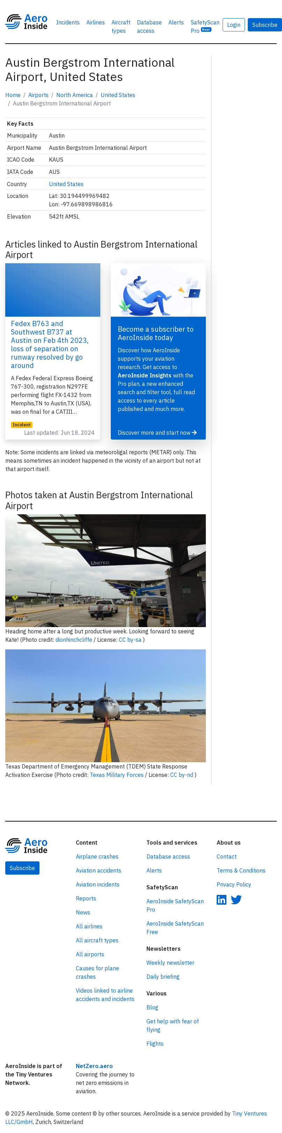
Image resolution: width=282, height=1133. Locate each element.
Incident (22, 424)
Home (13, 94)
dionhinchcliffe (75, 639)
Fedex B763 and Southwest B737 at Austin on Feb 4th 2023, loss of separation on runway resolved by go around (50, 344)
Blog (152, 1007)
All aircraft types (97, 940)
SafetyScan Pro (205, 26)
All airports (90, 954)
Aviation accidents (98, 870)
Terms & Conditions (241, 870)
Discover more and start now (157, 432)
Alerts (176, 22)
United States (118, 94)
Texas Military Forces (117, 774)
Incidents (68, 22)
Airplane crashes (97, 856)
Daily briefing (163, 976)
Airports (38, 94)
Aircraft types (120, 26)
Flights (155, 1043)
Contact (227, 856)
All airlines (89, 926)
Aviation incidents (98, 884)
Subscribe (22, 868)
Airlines (95, 22)
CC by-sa (131, 639)
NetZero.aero (94, 1065)
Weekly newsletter (170, 962)
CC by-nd (182, 774)
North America (74, 94)
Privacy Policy (234, 884)
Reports (86, 898)
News (83, 912)
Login (233, 24)
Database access (149, 26)
